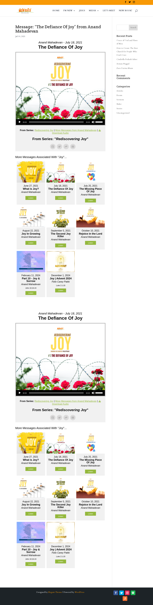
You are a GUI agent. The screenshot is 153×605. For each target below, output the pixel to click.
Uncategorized (123, 113)
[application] (60, 122)
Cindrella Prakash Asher (127, 59)
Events (119, 95)
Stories (119, 108)
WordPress (79, 592)
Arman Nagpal (123, 63)
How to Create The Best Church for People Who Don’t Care (127, 51)
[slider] (56, 122)
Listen (30, 198)
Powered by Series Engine (94, 304)
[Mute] (93, 122)
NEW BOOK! (125, 11)
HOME (55, 11)
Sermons (120, 99)
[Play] (19, 122)
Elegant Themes (55, 592)
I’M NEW (67, 11)
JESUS (82, 11)
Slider (119, 104)
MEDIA (92, 11)
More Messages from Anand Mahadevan (76, 130)
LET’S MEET (109, 11)
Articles (120, 90)
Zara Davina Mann (125, 68)
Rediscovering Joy (44, 130)
